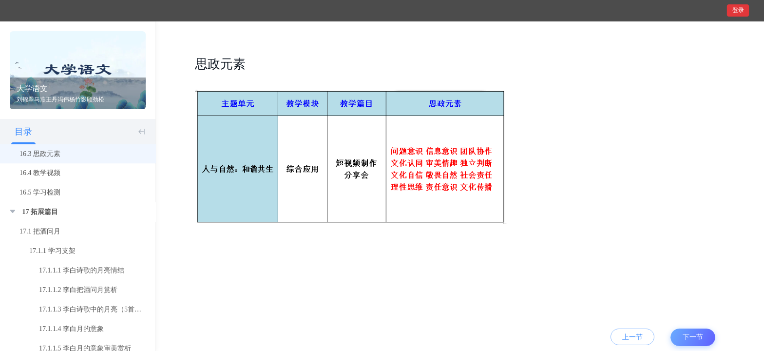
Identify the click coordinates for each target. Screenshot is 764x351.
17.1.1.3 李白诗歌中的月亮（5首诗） (93, 309)
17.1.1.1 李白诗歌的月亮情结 (81, 270)
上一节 (632, 337)
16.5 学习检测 (39, 192)
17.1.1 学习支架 (52, 250)
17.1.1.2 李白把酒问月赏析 (78, 289)
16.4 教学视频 (39, 172)
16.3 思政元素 (39, 153)
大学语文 (32, 88)
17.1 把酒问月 (39, 231)
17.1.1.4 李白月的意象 (71, 328)
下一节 (693, 337)
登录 (738, 10)
